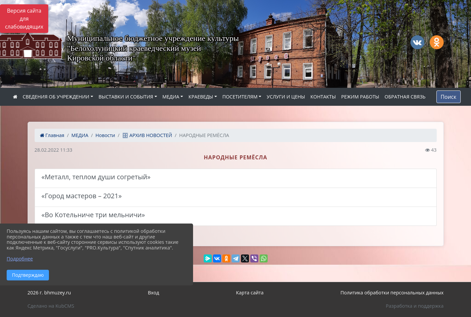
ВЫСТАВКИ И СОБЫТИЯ (126, 96)
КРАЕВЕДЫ (200, 96)
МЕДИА (170, 96)
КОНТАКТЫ (323, 96)
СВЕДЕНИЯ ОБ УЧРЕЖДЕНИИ (56, 96)
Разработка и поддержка (414, 306)
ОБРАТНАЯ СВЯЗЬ (404, 96)
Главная (52, 135)
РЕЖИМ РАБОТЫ (360, 96)
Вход (153, 292)
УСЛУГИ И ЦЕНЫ (286, 96)
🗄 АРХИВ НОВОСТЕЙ (147, 135)
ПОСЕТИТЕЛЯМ (240, 96)
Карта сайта (250, 292)
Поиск (448, 96)
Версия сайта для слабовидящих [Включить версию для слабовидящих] (24, 18)
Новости (105, 135)
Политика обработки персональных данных (392, 292)
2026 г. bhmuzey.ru (49, 292)
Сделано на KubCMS (51, 306)
